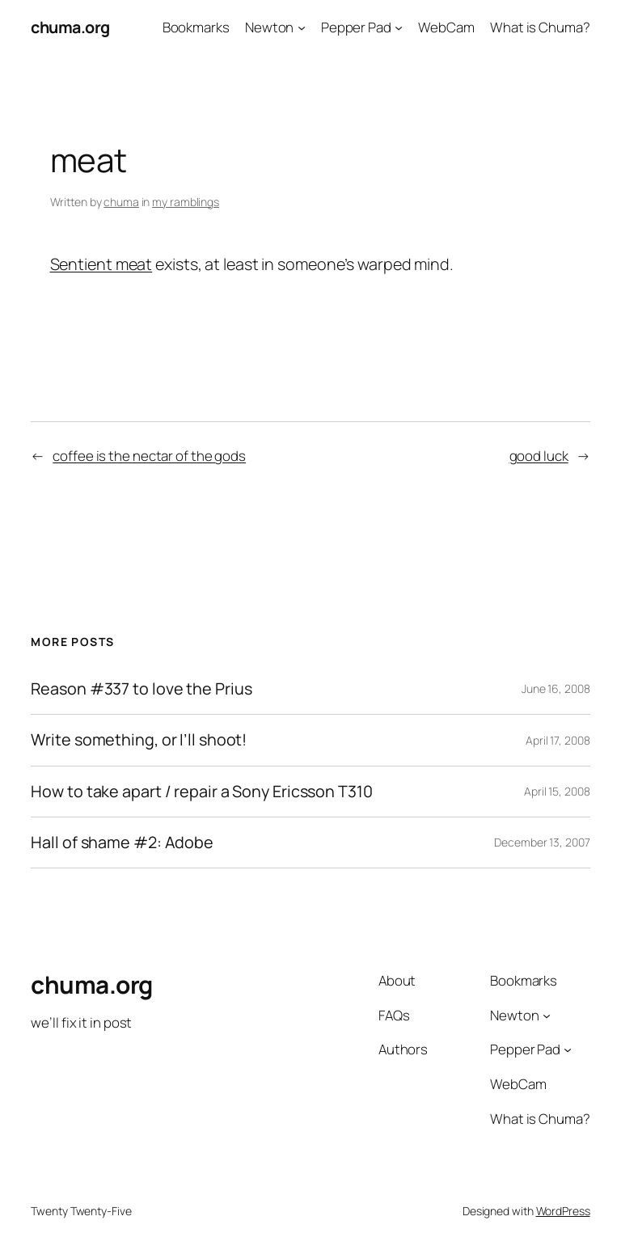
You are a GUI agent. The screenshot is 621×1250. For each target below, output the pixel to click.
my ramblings (185, 201)
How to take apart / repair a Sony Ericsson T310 (201, 791)
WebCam (446, 27)
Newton (269, 27)
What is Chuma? (540, 27)
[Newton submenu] (302, 27)
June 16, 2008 (556, 688)
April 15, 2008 (557, 791)
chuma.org (70, 27)
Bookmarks (196, 27)
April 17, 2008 (558, 740)
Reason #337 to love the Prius (141, 689)
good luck (538, 455)
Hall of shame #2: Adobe (122, 842)
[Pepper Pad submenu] (399, 27)
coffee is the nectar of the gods (149, 455)
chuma (121, 201)
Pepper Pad (356, 27)
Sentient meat (101, 264)
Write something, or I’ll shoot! (139, 740)
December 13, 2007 (541, 842)
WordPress (563, 1210)
